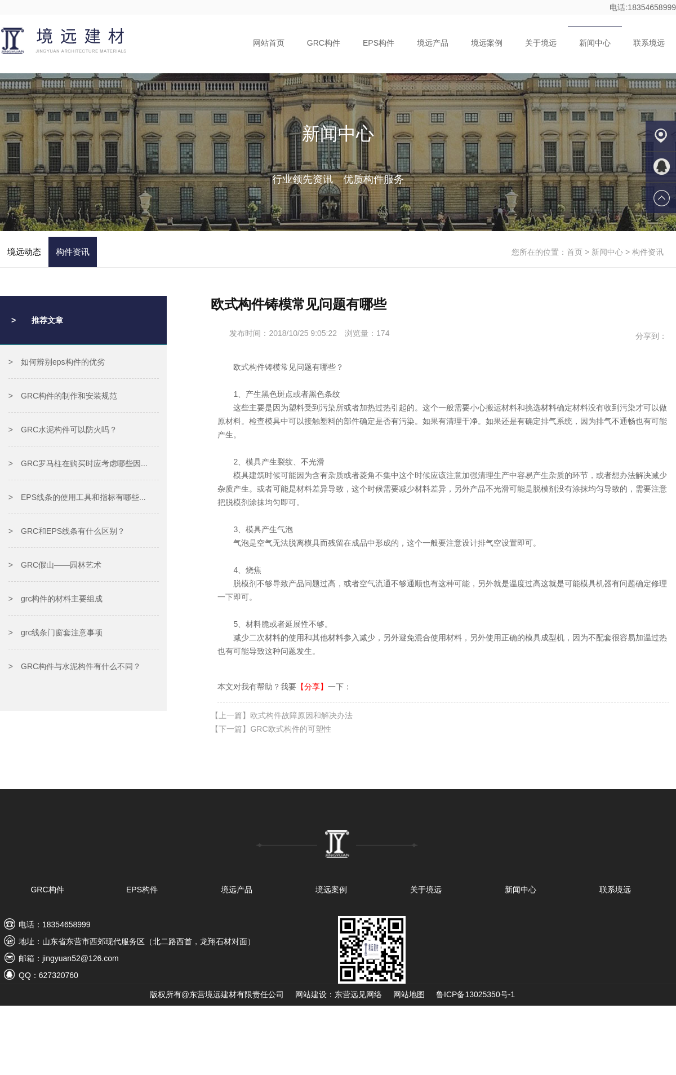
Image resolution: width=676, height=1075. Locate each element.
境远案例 (486, 42)
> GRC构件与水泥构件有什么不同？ (74, 666)
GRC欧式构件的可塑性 (290, 728)
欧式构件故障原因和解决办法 (301, 715)
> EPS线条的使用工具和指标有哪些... (77, 497)
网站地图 (409, 994)
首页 (574, 251)
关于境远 (541, 42)
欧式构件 (249, 366)
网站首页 (268, 42)
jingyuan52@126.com (80, 958)
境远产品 (432, 42)
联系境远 (649, 42)
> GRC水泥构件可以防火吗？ (62, 429)
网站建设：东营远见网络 (338, 994)
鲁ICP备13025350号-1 (475, 994)
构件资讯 (73, 251)
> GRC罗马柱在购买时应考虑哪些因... (78, 463)
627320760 (58, 975)
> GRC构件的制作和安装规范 (62, 395)
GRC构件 (323, 42)
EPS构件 (378, 42)
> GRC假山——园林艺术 (54, 564)
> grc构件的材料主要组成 (55, 598)
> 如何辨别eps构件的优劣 (56, 361)
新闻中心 (595, 42)
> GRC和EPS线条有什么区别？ (66, 531)
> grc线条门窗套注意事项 (55, 632)
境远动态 (24, 251)
